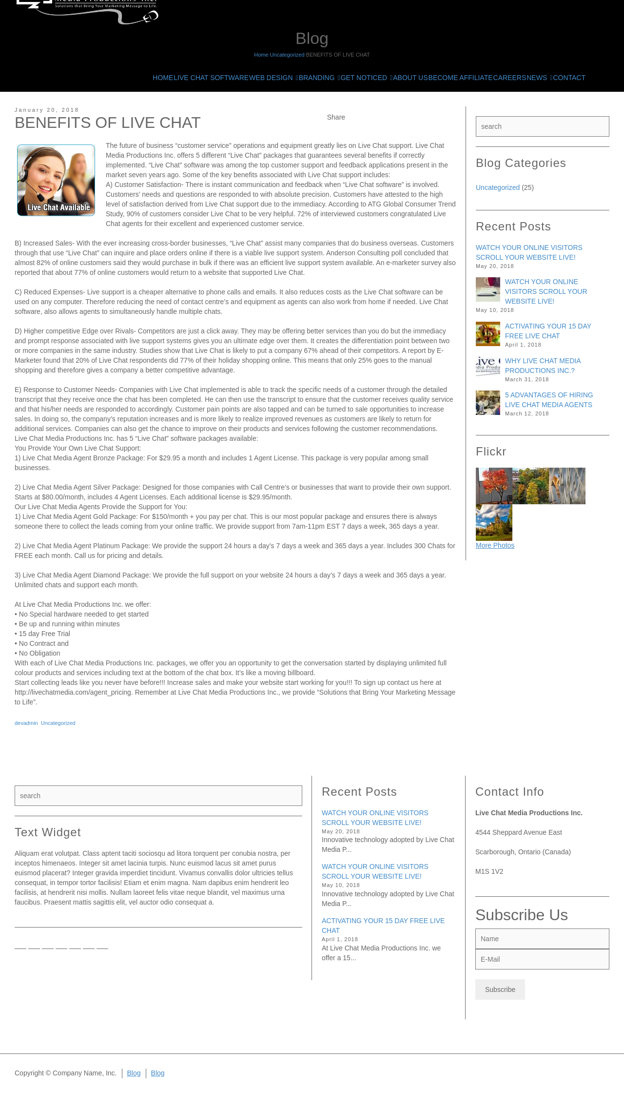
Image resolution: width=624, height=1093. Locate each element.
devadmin (26, 723)
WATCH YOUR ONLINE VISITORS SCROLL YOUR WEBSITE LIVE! (546, 291)
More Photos (495, 545)
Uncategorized (58, 723)
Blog (134, 1073)
